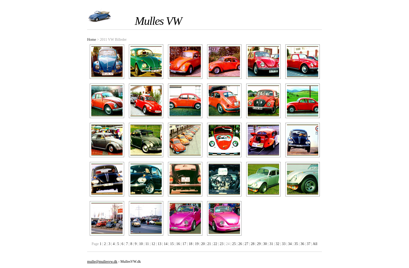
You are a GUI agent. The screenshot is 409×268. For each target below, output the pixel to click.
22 (215, 244)
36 (302, 244)
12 (153, 244)
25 (234, 244)
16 (178, 244)
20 (203, 244)
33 (284, 244)
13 (159, 244)
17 (184, 244)
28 (252, 244)
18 (190, 244)
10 (141, 244)
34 (290, 244)
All (315, 244)
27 (246, 244)
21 (209, 244)
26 (240, 244)
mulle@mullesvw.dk (102, 262)
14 (165, 244)
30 (265, 244)
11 (147, 244)
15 (172, 244)
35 (296, 244)
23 (221, 244)
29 (259, 244)
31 (271, 244)
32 (277, 244)
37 (308, 244)
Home (91, 40)
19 (197, 244)
